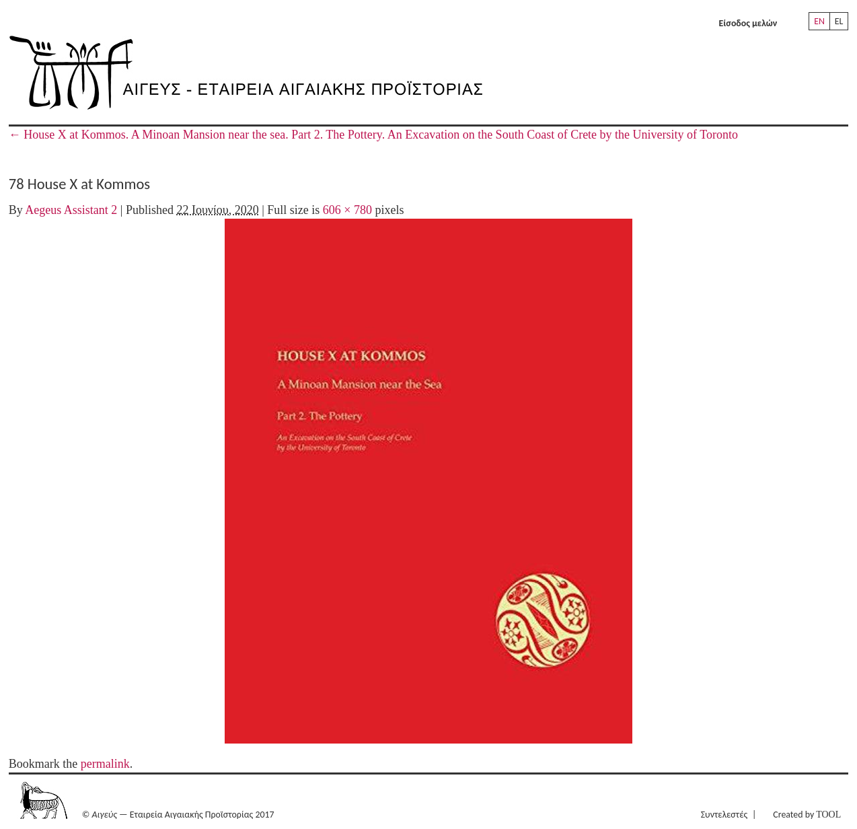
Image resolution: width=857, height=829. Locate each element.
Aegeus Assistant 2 (71, 210)
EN (819, 21)
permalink (105, 763)
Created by (807, 814)
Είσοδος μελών (748, 23)
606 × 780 (347, 210)
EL (839, 21)
